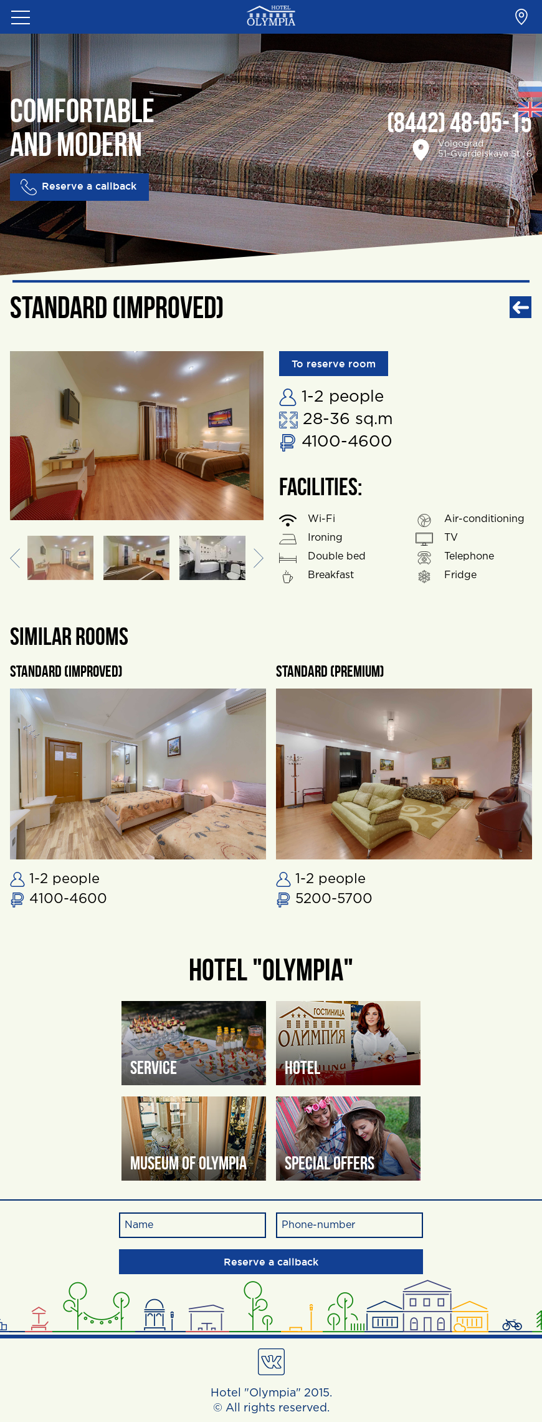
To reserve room (334, 363)
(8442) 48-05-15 (459, 125)
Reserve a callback (78, 187)
